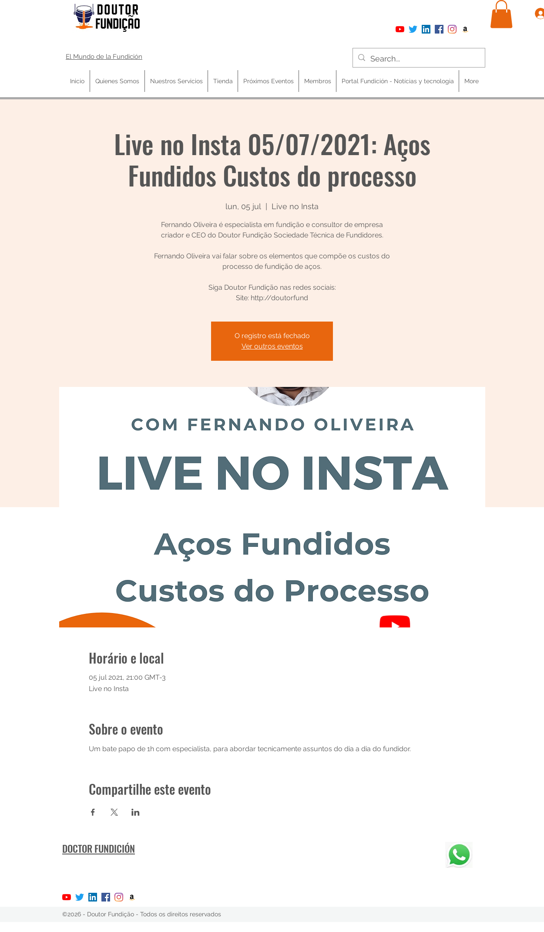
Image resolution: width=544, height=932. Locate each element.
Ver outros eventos (272, 346)
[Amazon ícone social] (465, 29)
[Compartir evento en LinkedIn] (135, 812)
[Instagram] (452, 29)
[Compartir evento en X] (114, 812)
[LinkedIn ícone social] (426, 29)
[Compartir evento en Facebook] (93, 812)
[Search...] (418, 58)
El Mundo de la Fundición (104, 57)
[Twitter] (413, 29)
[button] (501, 14)
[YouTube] (400, 29)
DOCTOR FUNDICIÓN (98, 848)
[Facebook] (439, 29)
